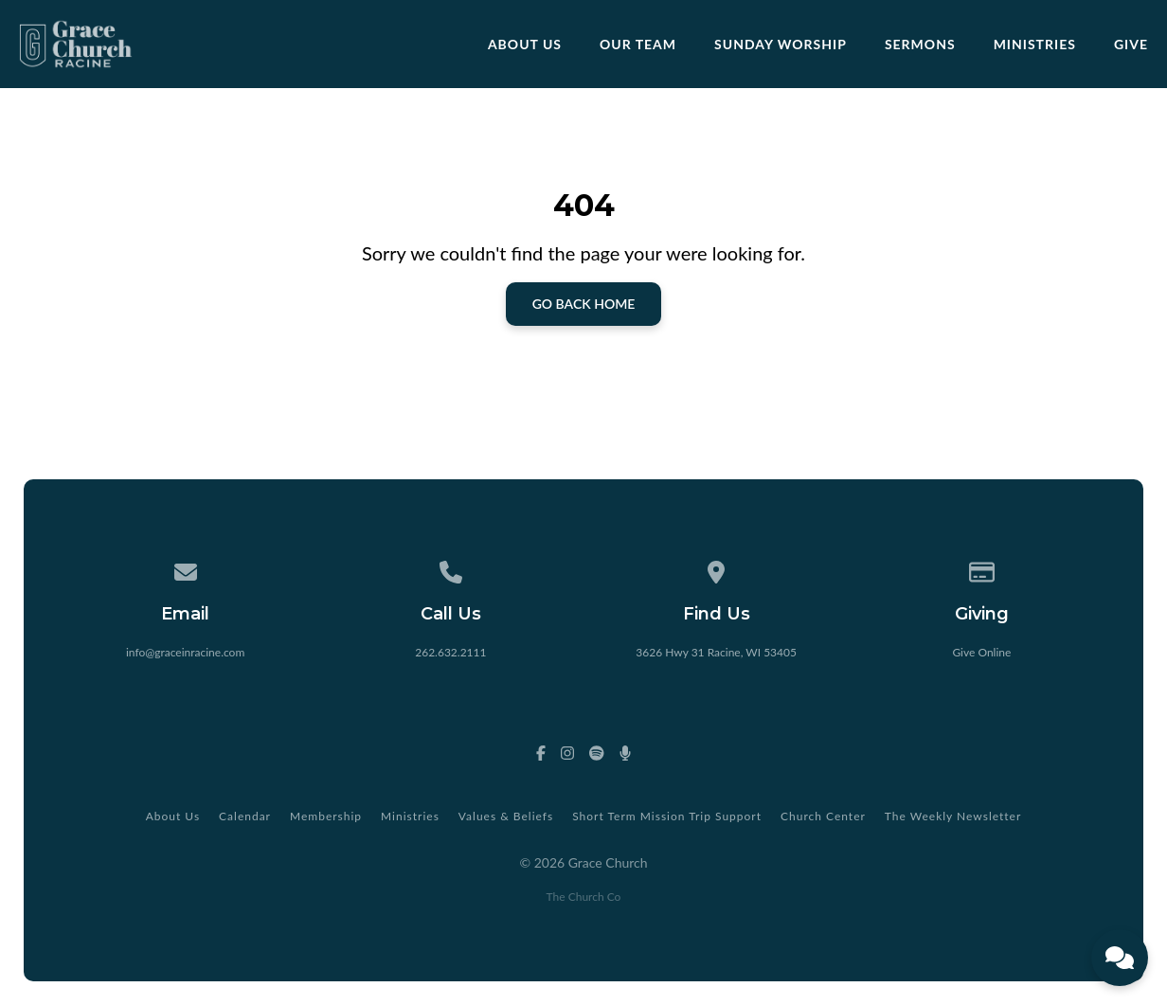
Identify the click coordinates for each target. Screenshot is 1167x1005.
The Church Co (584, 896)
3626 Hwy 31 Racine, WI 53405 (716, 652)
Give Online (981, 652)
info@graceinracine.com (185, 652)
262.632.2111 (450, 652)
